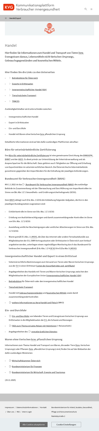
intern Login (27, 412)
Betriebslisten (15, 281)
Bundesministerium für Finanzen (25, 366)
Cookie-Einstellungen (66, 424)
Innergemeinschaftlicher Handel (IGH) (28, 89)
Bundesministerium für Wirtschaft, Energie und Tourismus (37, 372)
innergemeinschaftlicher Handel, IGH (64, 275)
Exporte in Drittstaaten (21, 83)
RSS (18, 412)
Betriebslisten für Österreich (23, 78)
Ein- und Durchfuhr (19, 316)
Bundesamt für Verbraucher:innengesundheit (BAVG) (48, 184)
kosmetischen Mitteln (57, 292)
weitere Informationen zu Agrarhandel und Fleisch (33, 302)
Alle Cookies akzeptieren (34, 424)
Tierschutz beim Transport (22, 95)
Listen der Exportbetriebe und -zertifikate (55, 265)
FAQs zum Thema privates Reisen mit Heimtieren (32, 325)
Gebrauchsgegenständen (30, 292)
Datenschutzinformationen (27, 407)
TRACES (14, 101)
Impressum (9, 407)
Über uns (11, 412)
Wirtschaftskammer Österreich (24, 360)
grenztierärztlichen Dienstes (43, 331)
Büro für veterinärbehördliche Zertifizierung (29, 155)
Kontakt (43, 407)
